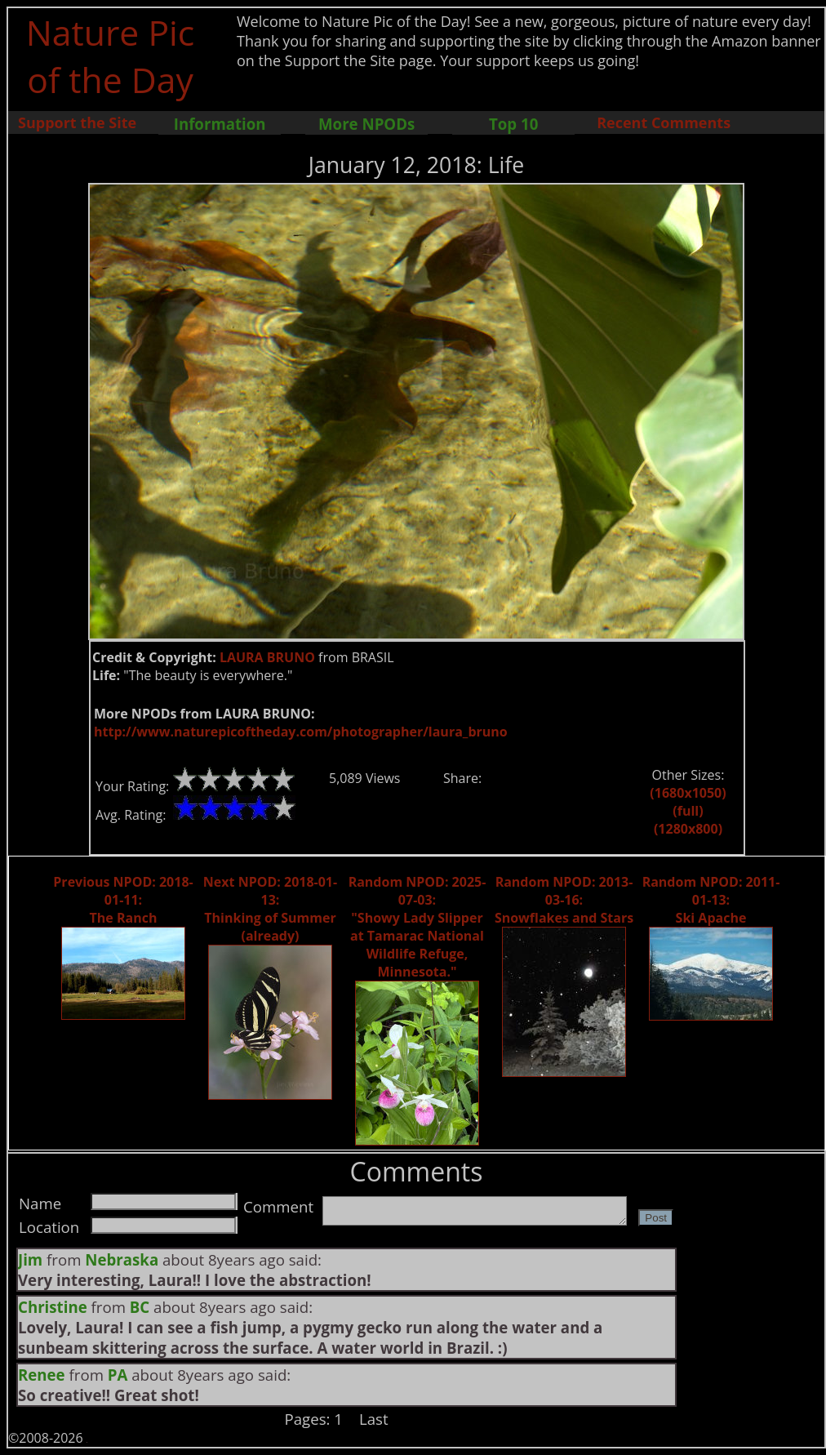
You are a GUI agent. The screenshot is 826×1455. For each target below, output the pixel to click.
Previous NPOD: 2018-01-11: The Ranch (123, 900)
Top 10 (513, 123)
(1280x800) (688, 829)
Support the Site (77, 122)
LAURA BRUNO (267, 657)
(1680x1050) (688, 793)
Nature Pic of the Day (110, 55)
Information (220, 123)
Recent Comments (664, 122)
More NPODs (366, 123)
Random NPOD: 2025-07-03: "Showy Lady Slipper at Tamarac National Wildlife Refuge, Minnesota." (417, 927)
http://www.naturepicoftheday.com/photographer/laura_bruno (301, 732)
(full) (688, 811)
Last (374, 1418)
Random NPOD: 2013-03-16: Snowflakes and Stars (564, 900)
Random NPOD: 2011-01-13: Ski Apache (711, 900)
